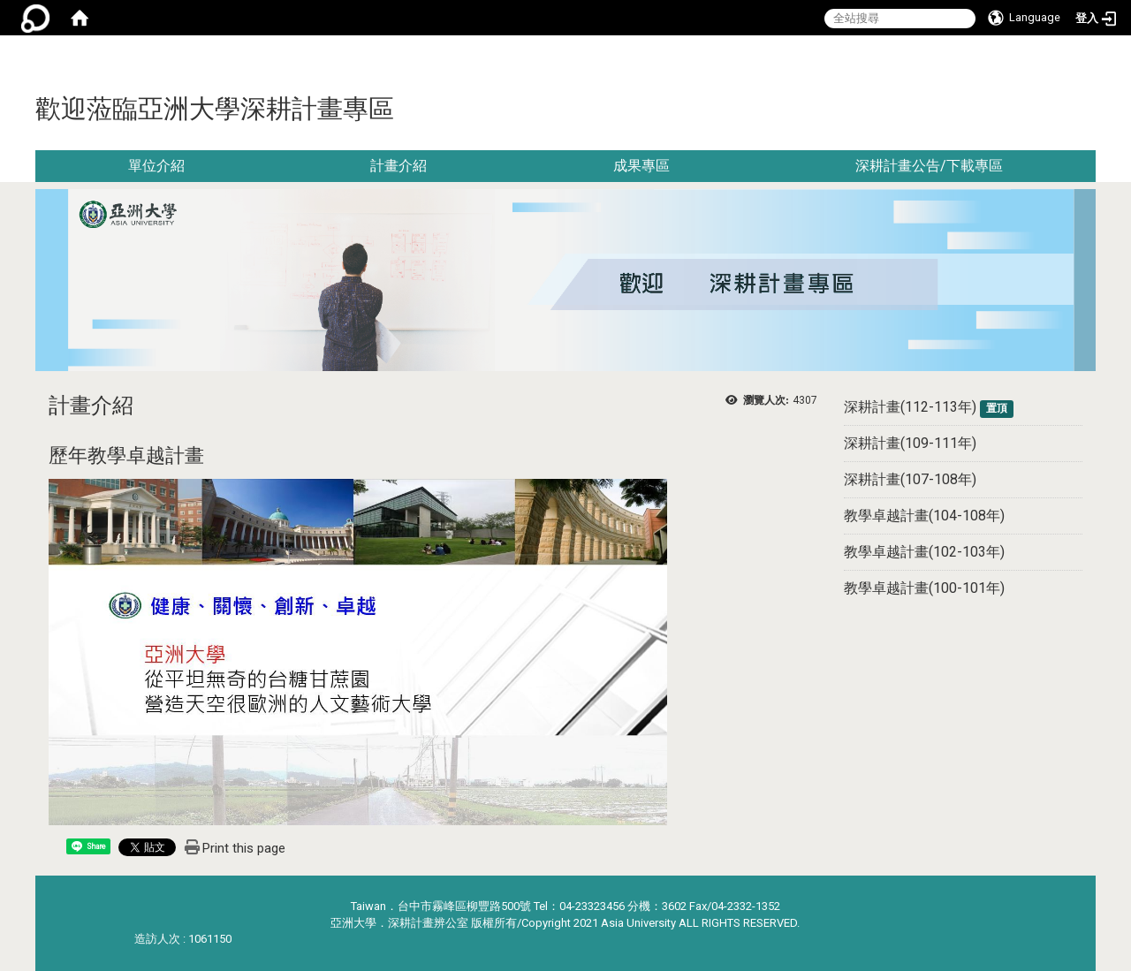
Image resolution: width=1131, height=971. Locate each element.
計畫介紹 (398, 165)
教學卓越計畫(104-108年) (924, 515)
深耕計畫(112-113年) (910, 406)
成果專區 (641, 165)
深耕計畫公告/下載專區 (929, 165)
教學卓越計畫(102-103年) (924, 551)
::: (1089, 57)
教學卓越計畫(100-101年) (924, 588)
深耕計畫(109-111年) (910, 443)
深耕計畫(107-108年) (910, 479)
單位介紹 (156, 165)
